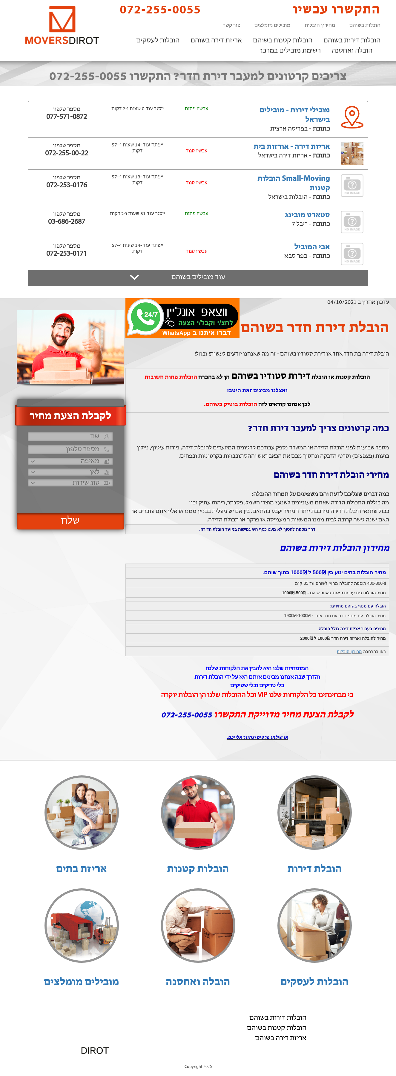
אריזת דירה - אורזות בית (292, 147)
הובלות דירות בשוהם (351, 40)
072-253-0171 (66, 254)
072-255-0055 (155, 9)
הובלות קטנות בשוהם (282, 40)
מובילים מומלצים (272, 25)
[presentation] (69, 497)
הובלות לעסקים (157, 40)
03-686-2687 (66, 222)
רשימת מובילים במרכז (290, 50)
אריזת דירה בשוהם (216, 40)
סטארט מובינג (307, 215)
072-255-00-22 (66, 153)
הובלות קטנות (198, 869)
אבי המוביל (312, 247)
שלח (70, 521)
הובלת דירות (314, 869)
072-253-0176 (66, 185)
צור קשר (231, 25)
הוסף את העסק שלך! (314, 1060)
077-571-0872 (66, 117)
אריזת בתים (81, 869)
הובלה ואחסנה (352, 50)
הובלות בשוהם (364, 25)
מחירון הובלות (320, 25)
